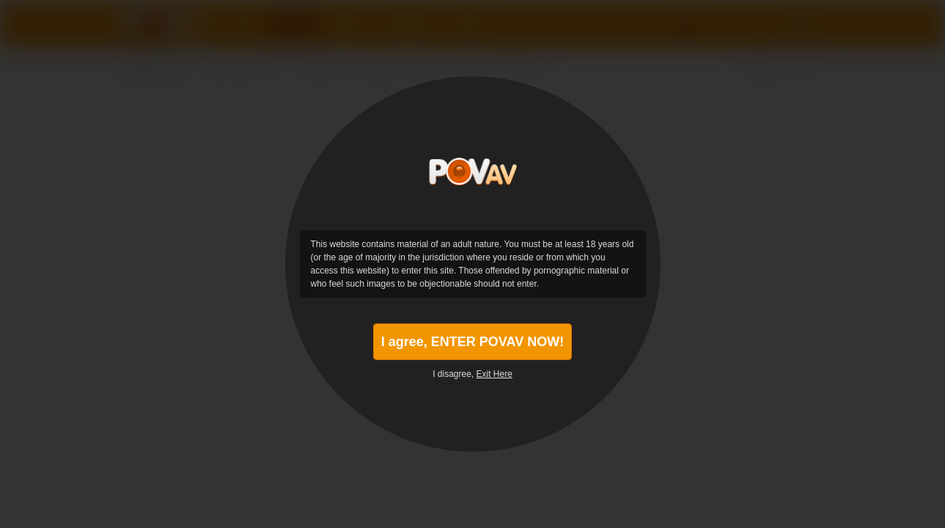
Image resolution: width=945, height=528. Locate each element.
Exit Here (494, 374)
